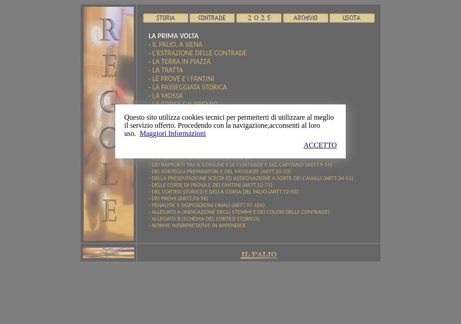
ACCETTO (320, 145)
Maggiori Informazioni (173, 133)
